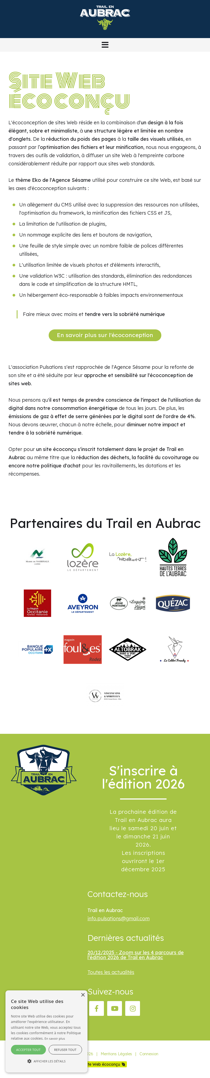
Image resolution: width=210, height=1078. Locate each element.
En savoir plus (55, 1038)
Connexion (148, 1053)
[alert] (46, 1031)
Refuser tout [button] (65, 1050)
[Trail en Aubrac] (105, 34)
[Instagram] (132, 1008)
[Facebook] (96, 1008)
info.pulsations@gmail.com (119, 918)
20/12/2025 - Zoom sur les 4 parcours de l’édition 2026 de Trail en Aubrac (136, 955)
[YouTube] (114, 1008)
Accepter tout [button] (28, 1050)
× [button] (83, 995)
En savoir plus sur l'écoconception (105, 334)
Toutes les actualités (111, 972)
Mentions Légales (116, 1053)
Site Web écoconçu (102, 1064)
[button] (105, 45)
